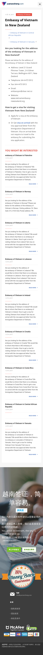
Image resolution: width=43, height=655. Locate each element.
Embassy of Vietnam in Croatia (18, 332)
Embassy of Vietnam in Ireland (17, 295)
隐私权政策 (15, 608)
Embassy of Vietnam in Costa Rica (19, 368)
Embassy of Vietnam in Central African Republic (21, 34)
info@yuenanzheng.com (24, 595)
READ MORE (32, 184)
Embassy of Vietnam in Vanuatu (21, 42)
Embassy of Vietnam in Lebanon (18, 259)
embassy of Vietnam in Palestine (18, 155)
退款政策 (14, 613)
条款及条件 (15, 618)
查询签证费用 (29, 549)
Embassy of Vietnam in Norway (18, 192)
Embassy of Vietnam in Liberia (17, 223)
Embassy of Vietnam (24, 14)
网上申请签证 (14, 549)
